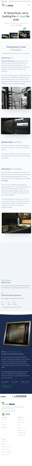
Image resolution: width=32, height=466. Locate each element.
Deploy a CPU (20, 422)
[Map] (16, 260)
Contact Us (4, 441)
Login (18, 425)
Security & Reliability (6, 452)
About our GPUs (5, 446)
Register (19, 427)
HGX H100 (4, 419)
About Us (3, 444)
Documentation (5, 454)
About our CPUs (5, 449)
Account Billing (21, 435)
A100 (2, 422)
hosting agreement (17, 201)
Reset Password (21, 430)
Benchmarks (4, 427)
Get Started (7, 386)
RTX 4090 (3, 425)
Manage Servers (21, 432)
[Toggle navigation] (29, 5)
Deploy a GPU (21, 419)
